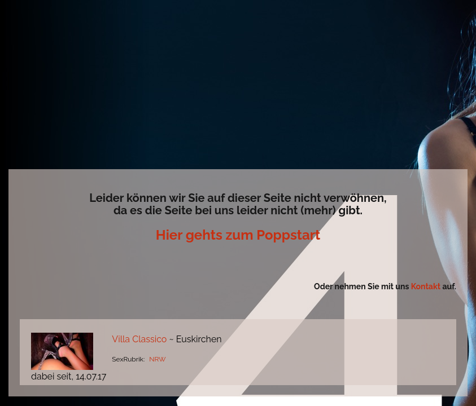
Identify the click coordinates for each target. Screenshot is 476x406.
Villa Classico (139, 339)
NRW (157, 359)
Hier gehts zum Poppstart (238, 235)
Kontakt (427, 286)
